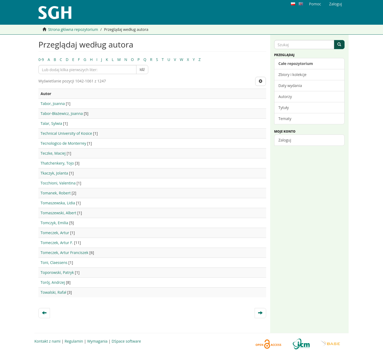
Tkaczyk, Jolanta (54, 173)
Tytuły (284, 107)
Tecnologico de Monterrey (63, 143)
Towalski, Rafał (53, 292)
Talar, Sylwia (51, 123)
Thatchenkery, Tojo (57, 163)
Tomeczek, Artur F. (57, 242)
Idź (142, 69)
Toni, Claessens (54, 262)
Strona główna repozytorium (73, 29)
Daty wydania (290, 85)
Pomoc (315, 3)
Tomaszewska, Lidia (58, 202)
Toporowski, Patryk (57, 272)
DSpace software (126, 341)
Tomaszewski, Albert (58, 212)
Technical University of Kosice (66, 133)
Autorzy (285, 96)
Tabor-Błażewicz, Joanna (62, 113)
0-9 (41, 59)
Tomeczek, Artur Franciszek (64, 252)
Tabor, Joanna (53, 103)
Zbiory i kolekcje (293, 74)
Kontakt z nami (47, 341)
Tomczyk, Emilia (54, 222)
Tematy (285, 118)
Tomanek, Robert (56, 192)
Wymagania (97, 341)
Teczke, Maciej (53, 153)
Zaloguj (285, 140)
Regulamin (73, 341)
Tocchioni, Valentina (58, 183)
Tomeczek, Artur (55, 232)
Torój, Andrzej (53, 282)
